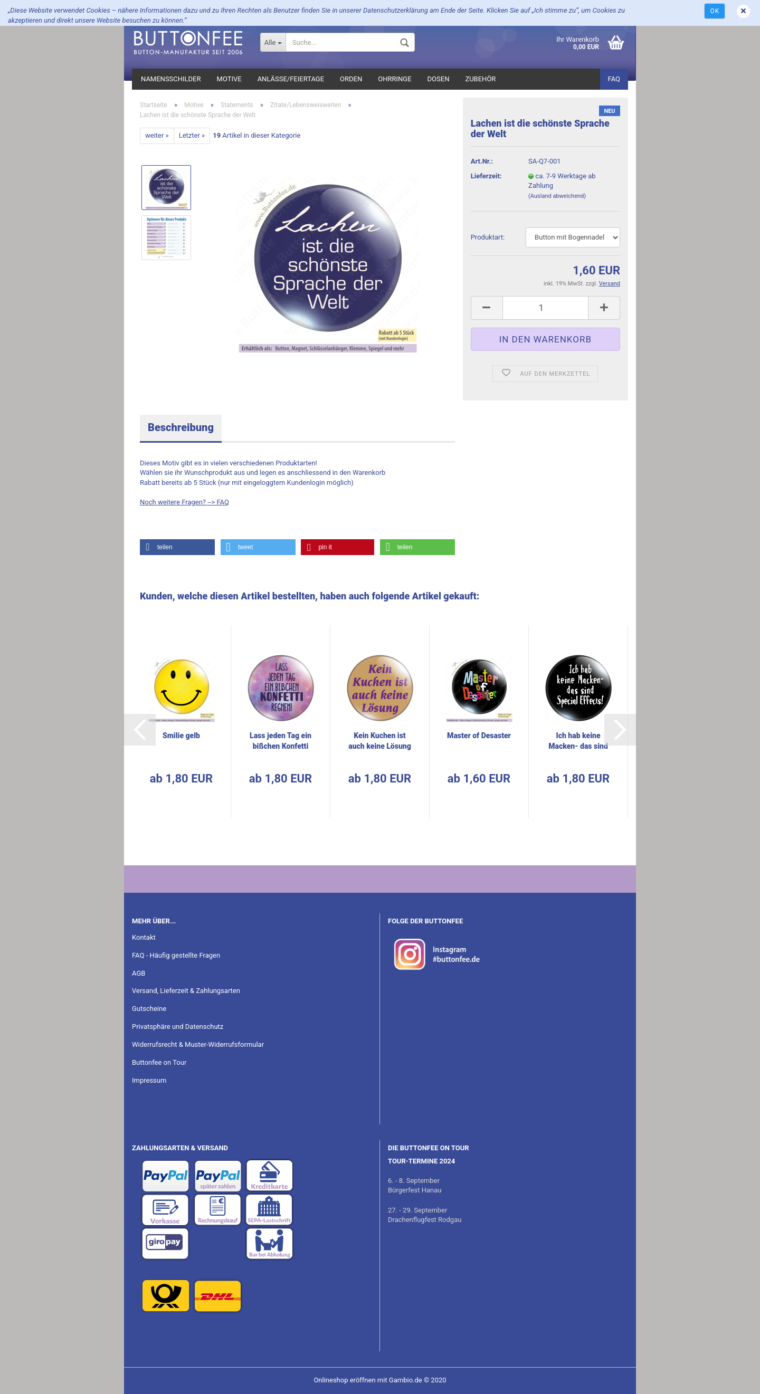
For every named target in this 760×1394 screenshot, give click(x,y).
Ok (714, 11)
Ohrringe (394, 79)
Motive (229, 79)
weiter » (157, 135)
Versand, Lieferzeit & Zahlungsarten (186, 991)
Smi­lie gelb (181, 735)
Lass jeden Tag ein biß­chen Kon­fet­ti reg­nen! (280, 741)
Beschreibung (181, 427)
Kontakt (144, 937)
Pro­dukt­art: (488, 237)
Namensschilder (171, 79)
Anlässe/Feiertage (291, 79)
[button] (177, 547)
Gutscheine (149, 1009)
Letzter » (192, 135)
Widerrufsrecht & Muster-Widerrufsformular (198, 1044)
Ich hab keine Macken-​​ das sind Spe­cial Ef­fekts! (578, 741)
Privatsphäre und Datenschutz (177, 1026)
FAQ (614, 79)
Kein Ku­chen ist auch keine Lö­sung (379, 740)
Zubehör (480, 79)
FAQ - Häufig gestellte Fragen (176, 955)
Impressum (149, 1080)
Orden (351, 79)
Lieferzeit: (486, 176)
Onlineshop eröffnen (344, 1380)
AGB (138, 973)
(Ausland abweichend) (557, 196)
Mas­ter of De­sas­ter (479, 735)
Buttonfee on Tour (159, 1062)
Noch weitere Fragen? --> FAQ (184, 502)
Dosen (439, 79)
